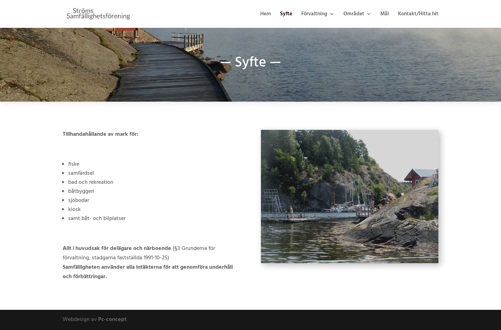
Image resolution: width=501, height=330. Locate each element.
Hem (265, 14)
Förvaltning (314, 14)
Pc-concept (112, 319)
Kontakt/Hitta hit (418, 14)
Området (353, 14)
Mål (384, 14)
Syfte (286, 14)
